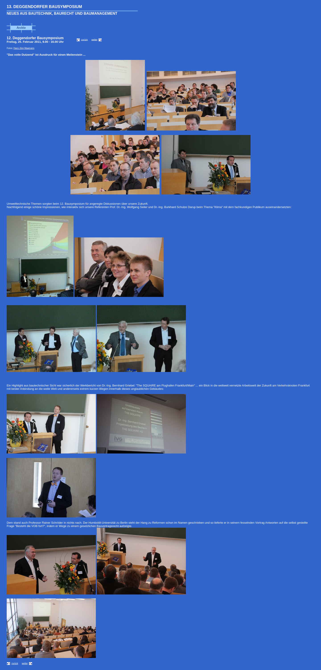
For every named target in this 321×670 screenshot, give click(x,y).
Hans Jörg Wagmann (24, 48)
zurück (84, 39)
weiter (94, 39)
